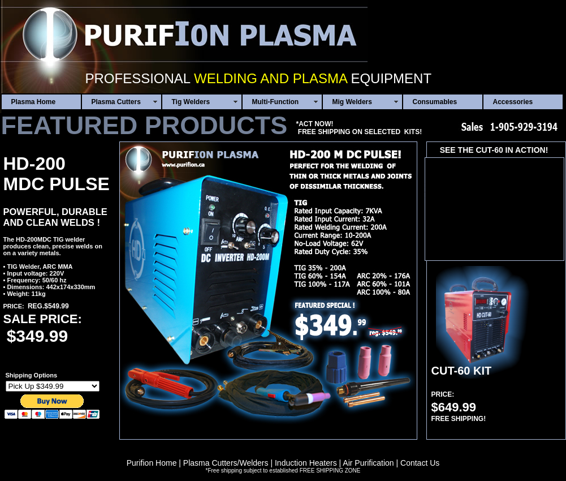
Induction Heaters (306, 462)
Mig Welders (352, 102)
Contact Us (419, 462)
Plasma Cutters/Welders (226, 462)
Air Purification (368, 462)
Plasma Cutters (116, 102)
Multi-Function (275, 102)
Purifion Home (152, 462)
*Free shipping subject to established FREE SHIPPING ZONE (282, 470)
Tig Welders (191, 102)
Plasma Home (33, 102)
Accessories (513, 102)
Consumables (435, 102)
